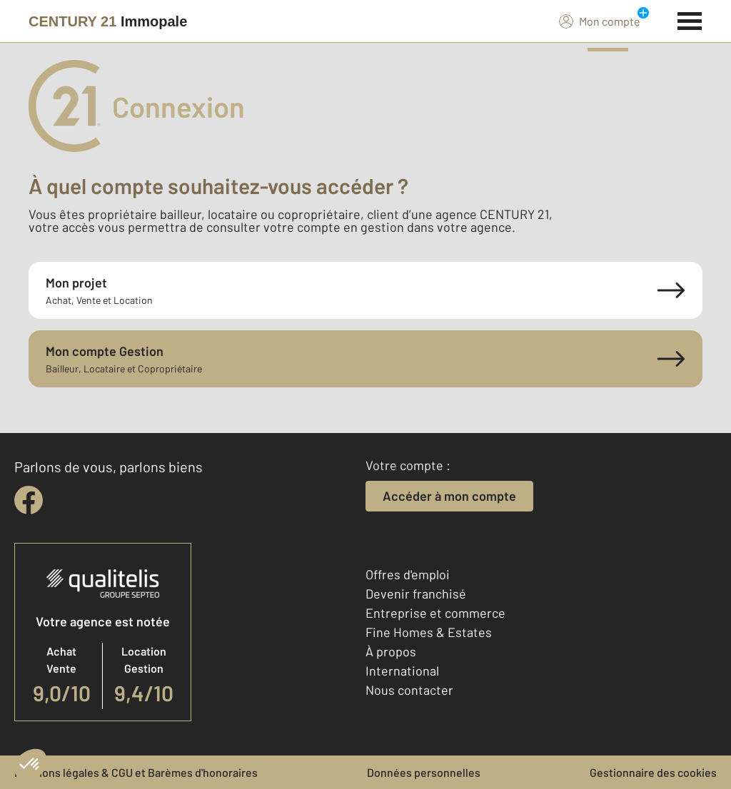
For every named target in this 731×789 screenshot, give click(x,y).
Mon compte (599, 21)
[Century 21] (108, 21)
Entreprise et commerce (435, 613)
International (402, 670)
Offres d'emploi (408, 574)
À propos (391, 651)
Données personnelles (423, 772)
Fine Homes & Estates (429, 632)
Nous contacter (409, 690)
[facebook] (28, 500)
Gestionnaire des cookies (653, 772)
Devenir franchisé (416, 593)
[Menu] (689, 19)
